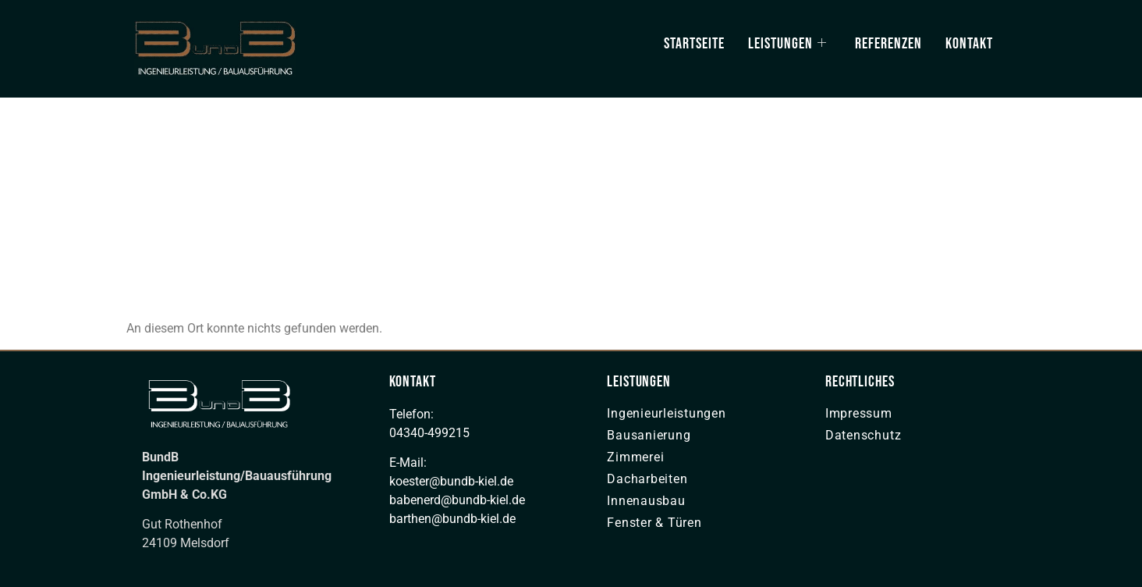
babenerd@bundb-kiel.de (457, 500)
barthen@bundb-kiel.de (452, 518)
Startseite (694, 43)
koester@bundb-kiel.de (451, 481)
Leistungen (787, 43)
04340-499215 (429, 432)
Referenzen (888, 43)
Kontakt (969, 43)
